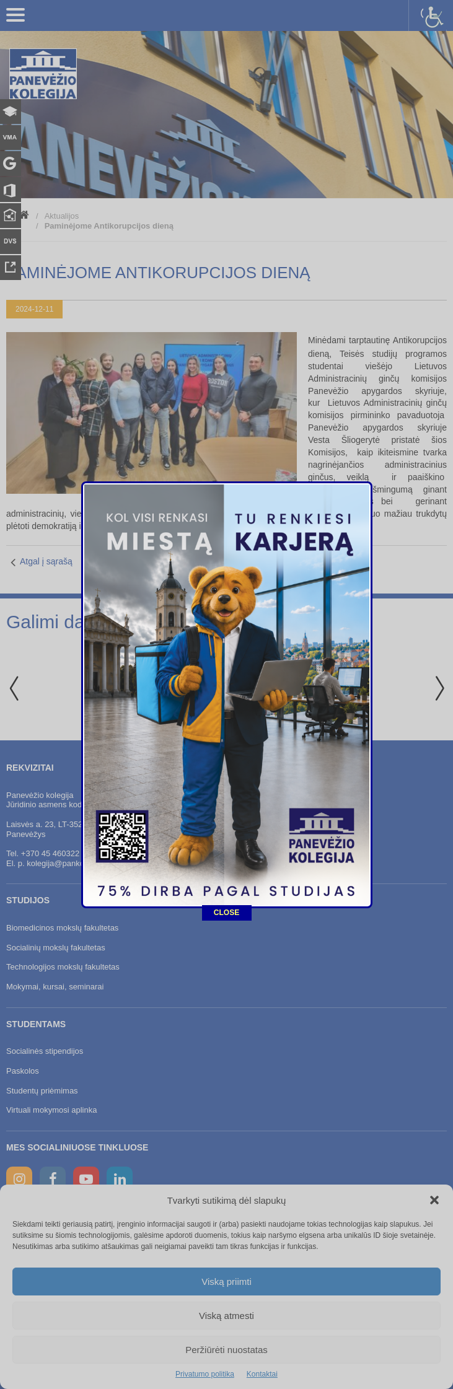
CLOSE (226, 719)
